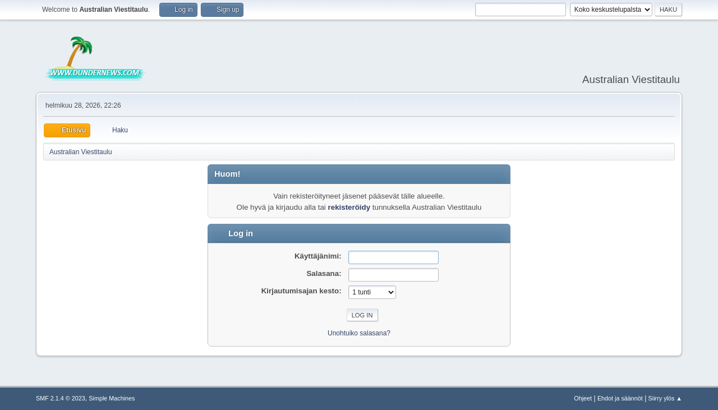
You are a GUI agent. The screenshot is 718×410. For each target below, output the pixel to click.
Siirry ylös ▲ (665, 398)
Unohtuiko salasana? (359, 333)
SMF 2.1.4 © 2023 (60, 398)
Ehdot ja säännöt (620, 398)
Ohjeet (583, 398)
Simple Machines (112, 398)
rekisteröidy (349, 207)
